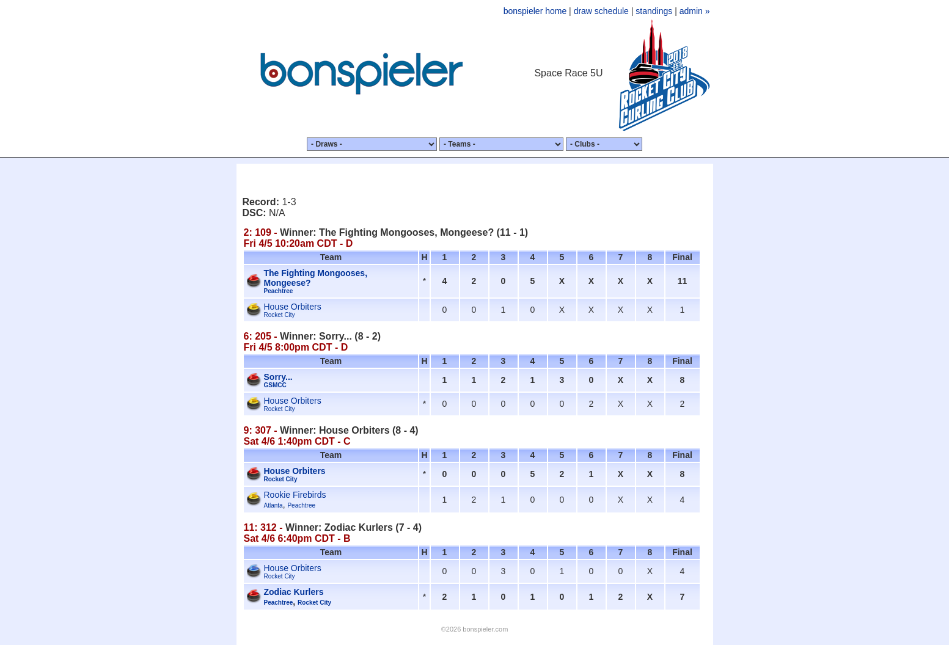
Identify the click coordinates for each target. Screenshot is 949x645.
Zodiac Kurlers (294, 592)
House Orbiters (292, 307)
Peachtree (278, 291)
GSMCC (275, 385)
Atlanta (273, 505)
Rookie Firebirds (295, 495)
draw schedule (601, 11)
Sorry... (278, 377)
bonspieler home (535, 11)
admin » (695, 11)
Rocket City (279, 315)
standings (654, 11)
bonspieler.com (485, 629)
